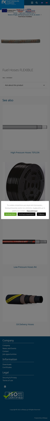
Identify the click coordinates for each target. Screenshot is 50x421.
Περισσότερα (32, 211)
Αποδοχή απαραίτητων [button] (26, 214)
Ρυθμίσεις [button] (41, 214)
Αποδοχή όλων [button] (10, 214)
